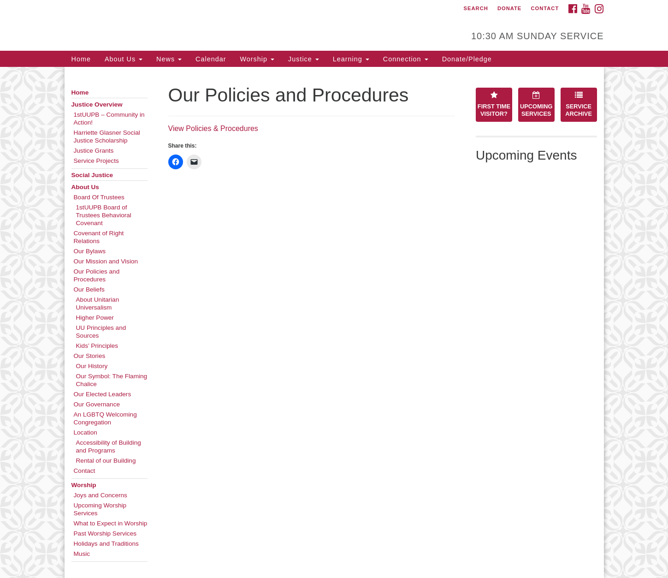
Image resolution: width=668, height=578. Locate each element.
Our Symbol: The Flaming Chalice (112, 380)
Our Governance (97, 404)
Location (85, 432)
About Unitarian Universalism (97, 303)
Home (81, 59)
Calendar (210, 59)
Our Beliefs (89, 289)
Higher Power (95, 317)
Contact (545, 8)
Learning (351, 59)
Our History (92, 366)
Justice (303, 59)
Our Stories (90, 355)
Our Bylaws (90, 251)
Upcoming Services (536, 104)
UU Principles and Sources (101, 331)
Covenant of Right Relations (99, 237)
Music (82, 553)
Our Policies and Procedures (97, 275)
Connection (405, 59)
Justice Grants (94, 150)
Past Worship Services (105, 533)
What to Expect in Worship (111, 523)
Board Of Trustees (99, 197)
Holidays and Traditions (106, 543)
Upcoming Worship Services (100, 509)
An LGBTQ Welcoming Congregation (105, 418)
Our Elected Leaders (102, 394)
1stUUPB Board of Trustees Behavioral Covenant (103, 215)
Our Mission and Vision (106, 261)
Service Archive (578, 104)
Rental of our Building (106, 460)
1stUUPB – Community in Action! (109, 118)
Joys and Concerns (100, 495)
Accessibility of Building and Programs (108, 446)
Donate (509, 8)
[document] (334, 322)
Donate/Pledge (467, 59)
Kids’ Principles (97, 345)
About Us (123, 59)
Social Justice (92, 175)
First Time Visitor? (494, 104)
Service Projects (96, 160)
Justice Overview (97, 104)
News (169, 59)
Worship (257, 59)
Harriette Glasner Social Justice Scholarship (107, 136)
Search (476, 8)
